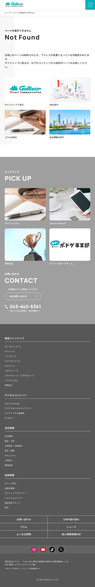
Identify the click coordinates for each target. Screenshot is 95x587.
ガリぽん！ (9, 417)
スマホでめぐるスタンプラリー (18, 408)
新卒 (7, 507)
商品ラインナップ (14, 338)
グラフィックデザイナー (15, 493)
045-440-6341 (23, 306)
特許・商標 (9, 450)
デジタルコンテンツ (15, 395)
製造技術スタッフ (12, 502)
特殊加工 (9, 385)
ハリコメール (10, 356)
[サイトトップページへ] (14, 5)
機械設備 (9, 465)
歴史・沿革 (9, 440)
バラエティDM (11, 380)
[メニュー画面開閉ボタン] (90, 5)
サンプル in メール (13, 346)
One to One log (12, 403)
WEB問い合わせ (23, 296)
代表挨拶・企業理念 (13, 445)
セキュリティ (10, 455)
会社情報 (9, 428)
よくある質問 (23, 534)
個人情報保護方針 (71, 534)
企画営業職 (9, 488)
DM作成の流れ (71, 519)
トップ (8, 12)
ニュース (71, 527)
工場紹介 (9, 460)
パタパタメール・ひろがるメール (19, 375)
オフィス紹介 (10, 483)
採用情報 (9, 475)
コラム (23, 527)
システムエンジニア (13, 497)
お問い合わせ (23, 519)
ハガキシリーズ (11, 370)
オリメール (9, 351)
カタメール (9, 365)
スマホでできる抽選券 (14, 413)
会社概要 (9, 436)
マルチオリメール (12, 361)
